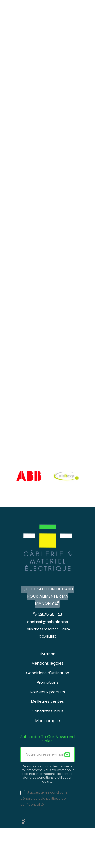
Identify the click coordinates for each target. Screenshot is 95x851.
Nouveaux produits (47, 692)
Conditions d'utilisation (47, 672)
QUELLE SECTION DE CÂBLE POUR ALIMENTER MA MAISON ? (48, 596)
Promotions (48, 682)
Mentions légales (48, 663)
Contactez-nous (48, 711)
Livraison (47, 653)
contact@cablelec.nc (47, 621)
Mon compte (47, 720)
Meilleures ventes (47, 701)
